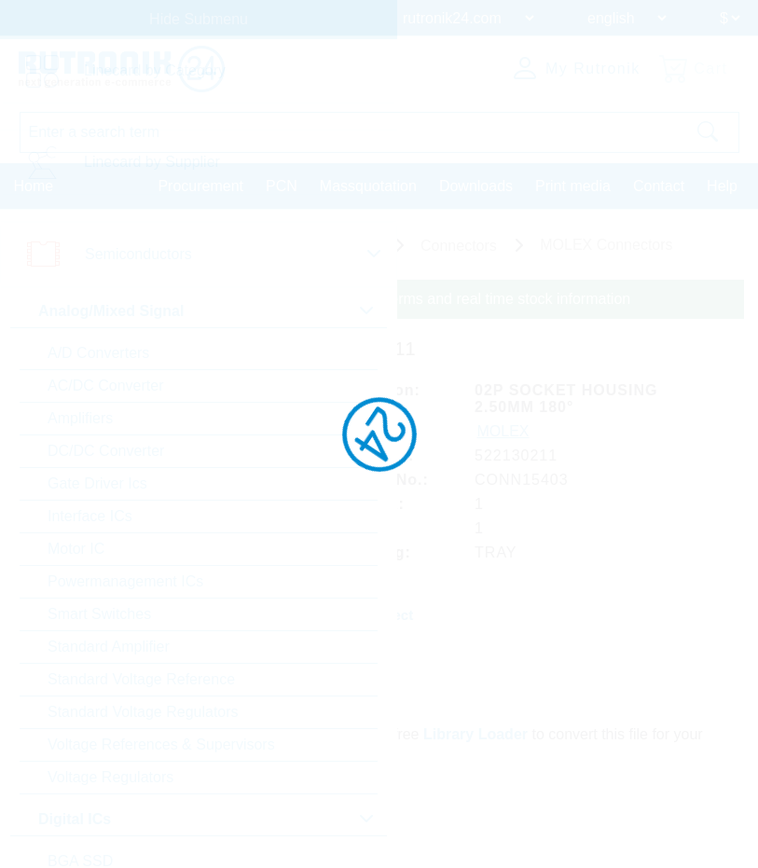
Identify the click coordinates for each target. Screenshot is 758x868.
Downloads (476, 186)
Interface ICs (90, 516)
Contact (658, 186)
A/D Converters (98, 353)
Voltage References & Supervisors (161, 744)
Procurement (200, 186)
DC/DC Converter (106, 451)
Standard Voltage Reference (141, 679)
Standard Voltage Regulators (143, 712)
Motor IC (76, 549)
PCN (281, 186)
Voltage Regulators (110, 777)
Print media (573, 186)
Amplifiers (80, 418)
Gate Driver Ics (97, 483)
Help (722, 186)
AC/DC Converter (105, 385)
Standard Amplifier (109, 646)
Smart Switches (99, 614)
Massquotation (368, 186)
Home (34, 186)
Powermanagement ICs (125, 581)
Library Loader (475, 734)
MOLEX (503, 431)
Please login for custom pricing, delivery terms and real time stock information (375, 299)
